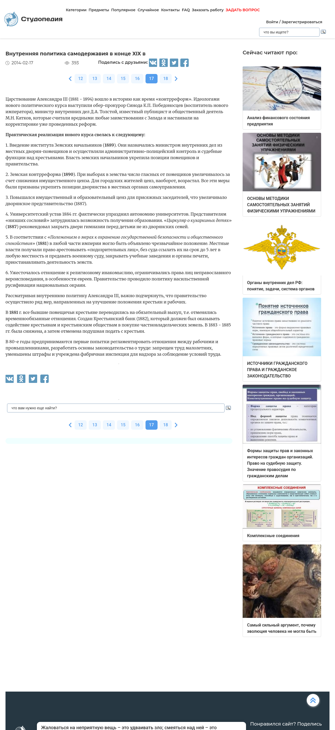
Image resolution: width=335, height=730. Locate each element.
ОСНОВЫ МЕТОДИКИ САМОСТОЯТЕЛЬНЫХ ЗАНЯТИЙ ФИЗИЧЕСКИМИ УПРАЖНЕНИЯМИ (281, 205)
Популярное (123, 10)
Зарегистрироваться (302, 22)
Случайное (148, 10)
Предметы (99, 10)
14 (109, 78)
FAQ (186, 10)
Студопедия (33, 19)
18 (165, 78)
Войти (272, 22)
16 (137, 78)
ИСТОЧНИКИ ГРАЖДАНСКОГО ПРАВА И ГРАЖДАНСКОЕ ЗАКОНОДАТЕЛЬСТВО (277, 369)
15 (123, 78)
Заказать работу (208, 10)
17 (151, 78)
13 (94, 78)
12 (80, 78)
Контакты (170, 10)
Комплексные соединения (273, 535)
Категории (76, 10)
